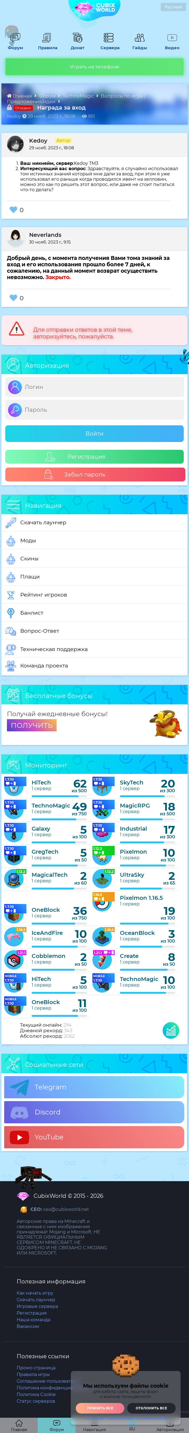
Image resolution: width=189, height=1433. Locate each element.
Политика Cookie (152, 1418)
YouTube (37, 1137)
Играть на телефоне (94, 66)
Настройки (94, 1418)
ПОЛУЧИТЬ (32, 725)
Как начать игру (35, 1293)
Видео (170, 45)
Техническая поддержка (47, 649)
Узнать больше (120, 1418)
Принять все (100, 1408)
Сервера (109, 45)
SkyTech (131, 782)
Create (129, 956)
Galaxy (41, 828)
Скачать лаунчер (36, 523)
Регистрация (75, 457)
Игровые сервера (37, 1306)
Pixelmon (133, 851)
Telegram (38, 1087)
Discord (35, 1112)
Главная (20, 96)
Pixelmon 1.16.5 (141, 898)
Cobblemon (48, 956)
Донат (76, 45)
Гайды (138, 45)
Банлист (24, 613)
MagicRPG (135, 805)
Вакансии (28, 1326)
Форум (14, 45)
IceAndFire (47, 933)
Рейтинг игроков (36, 595)
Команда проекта (37, 666)
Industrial (133, 828)
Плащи (23, 577)
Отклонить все (151, 1408)
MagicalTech (50, 874)
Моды (21, 541)
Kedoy (38, 140)
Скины (22, 559)
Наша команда (33, 1319)
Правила (46, 45)
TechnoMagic (79, 96)
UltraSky (132, 874)
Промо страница (36, 1367)
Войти (94, 433)
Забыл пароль (74, 475)
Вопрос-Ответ (32, 631)
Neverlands (45, 235)
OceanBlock (137, 933)
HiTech (41, 782)
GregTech (45, 851)
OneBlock (46, 910)
